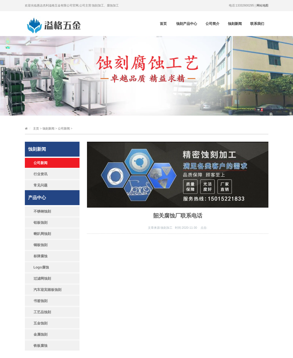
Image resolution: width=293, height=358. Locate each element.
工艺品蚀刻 (42, 312)
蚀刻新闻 (235, 24)
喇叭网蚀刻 (42, 234)
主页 (36, 128)
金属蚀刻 (40, 334)
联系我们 (257, 24)
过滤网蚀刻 (42, 278)
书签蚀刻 (40, 301)
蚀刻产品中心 (186, 24)
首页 (163, 24)
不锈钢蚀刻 (42, 211)
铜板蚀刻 (40, 245)
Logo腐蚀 (41, 267)
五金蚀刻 (40, 323)
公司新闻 (64, 128)
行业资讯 (40, 174)
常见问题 (40, 185)
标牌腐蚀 (40, 256)
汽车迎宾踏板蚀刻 (47, 290)
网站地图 (262, 5)
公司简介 (212, 24)
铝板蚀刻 (40, 222)
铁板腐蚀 (40, 346)
